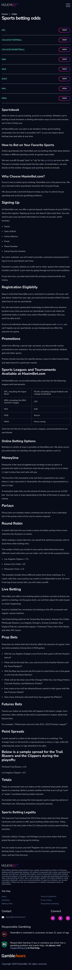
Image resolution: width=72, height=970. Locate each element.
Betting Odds (7, 904)
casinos (59, 324)
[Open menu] (68, 5)
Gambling (6, 900)
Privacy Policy (46, 900)
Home (5, 14)
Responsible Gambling (50, 904)
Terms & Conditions (48, 897)
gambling (48, 160)
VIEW (64, 30)
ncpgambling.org (18, 947)
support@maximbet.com (13, 917)
